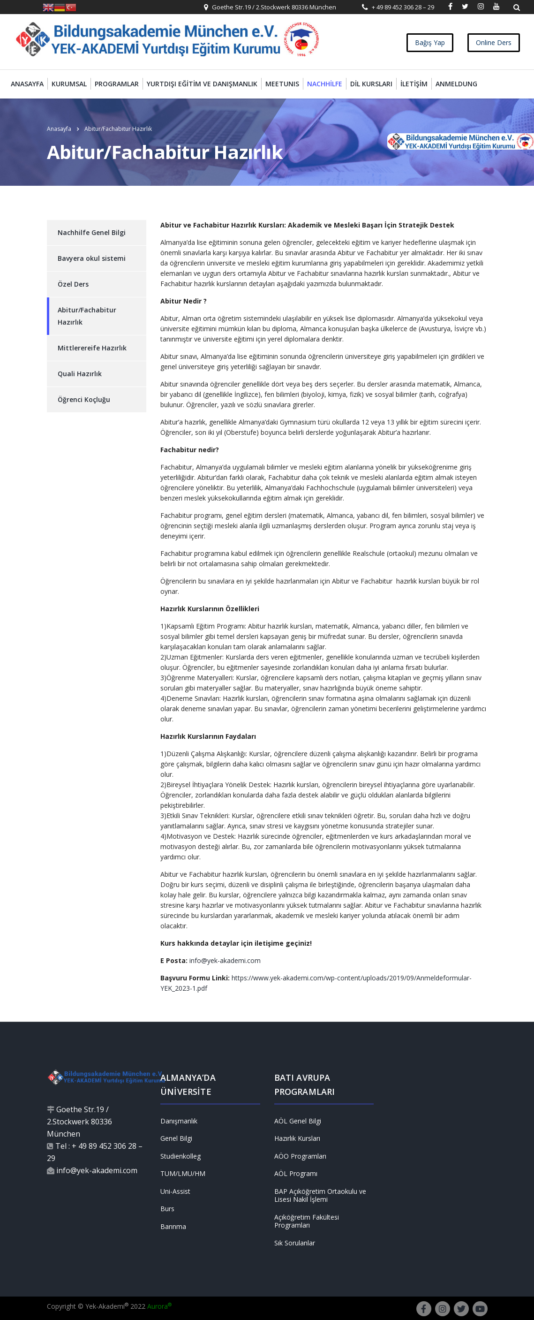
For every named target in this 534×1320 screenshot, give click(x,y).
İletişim (414, 83)
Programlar (117, 83)
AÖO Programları (300, 1156)
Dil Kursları (371, 83)
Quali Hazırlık (80, 373)
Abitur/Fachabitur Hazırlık (87, 315)
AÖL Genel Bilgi (297, 1121)
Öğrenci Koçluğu (84, 399)
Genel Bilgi (176, 1138)
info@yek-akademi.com (224, 960)
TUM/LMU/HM (182, 1173)
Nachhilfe (324, 83)
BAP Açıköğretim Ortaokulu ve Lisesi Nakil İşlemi (320, 1195)
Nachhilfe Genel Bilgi (92, 232)
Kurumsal (69, 83)
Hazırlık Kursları (297, 1138)
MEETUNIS (282, 83)
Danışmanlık (178, 1121)
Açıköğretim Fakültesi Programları (306, 1221)
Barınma (173, 1226)
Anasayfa (27, 83)
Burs (167, 1209)
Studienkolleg (180, 1156)
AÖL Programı (295, 1173)
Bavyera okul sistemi (92, 258)
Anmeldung (456, 83)
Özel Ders (73, 284)
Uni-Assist (175, 1191)
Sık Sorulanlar (294, 1243)
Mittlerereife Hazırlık (92, 347)
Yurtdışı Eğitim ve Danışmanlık (202, 83)
